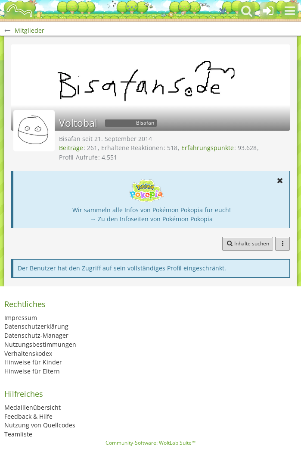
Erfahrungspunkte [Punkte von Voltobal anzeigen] (207, 148)
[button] (289, 10)
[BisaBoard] (19, 10)
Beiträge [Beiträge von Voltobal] (71, 148)
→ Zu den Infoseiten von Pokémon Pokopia (151, 219)
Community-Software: (150, 442)
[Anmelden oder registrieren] (268, 10)
